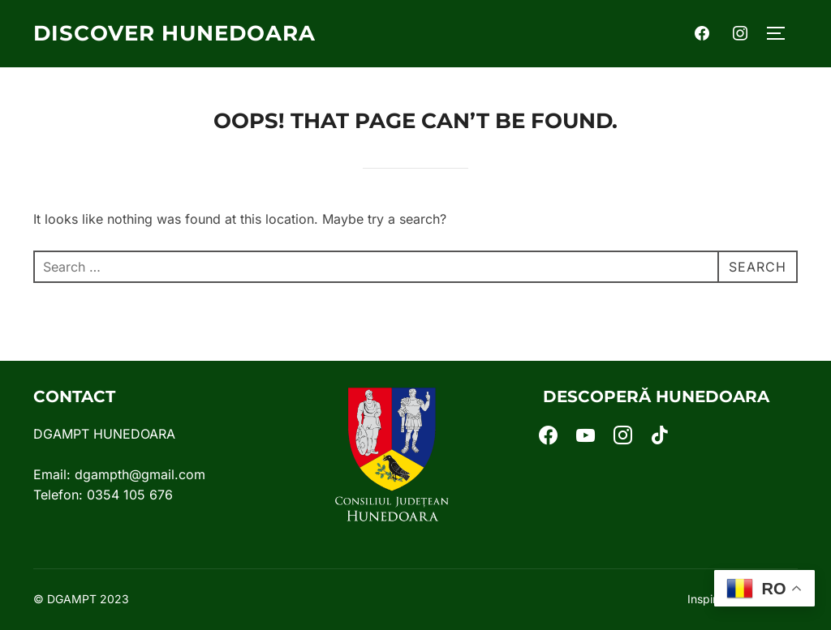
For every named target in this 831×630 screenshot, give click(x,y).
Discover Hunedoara (174, 33)
